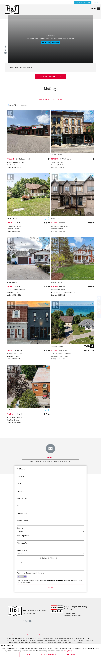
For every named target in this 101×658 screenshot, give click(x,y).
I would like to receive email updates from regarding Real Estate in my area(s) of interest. (50, 581)
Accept (27, 655)
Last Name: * (21, 476)
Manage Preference (48, 655)
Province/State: (22, 513)
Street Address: (22, 498)
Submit (50, 587)
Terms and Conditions (39, 634)
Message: (20, 562)
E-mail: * (19, 484)
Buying (44, 558)
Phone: (19, 491)
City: (18, 506)
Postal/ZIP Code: (22, 521)
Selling (52, 558)
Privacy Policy (67, 651)
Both (59, 558)
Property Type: (22, 550)
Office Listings (57, 99)
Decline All (71, 655)
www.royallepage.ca (12, 634)
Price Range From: (23, 536)
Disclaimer (29, 634)
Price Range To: (22, 543)
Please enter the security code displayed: (30, 573)
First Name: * (21, 469)
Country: (20, 528)
